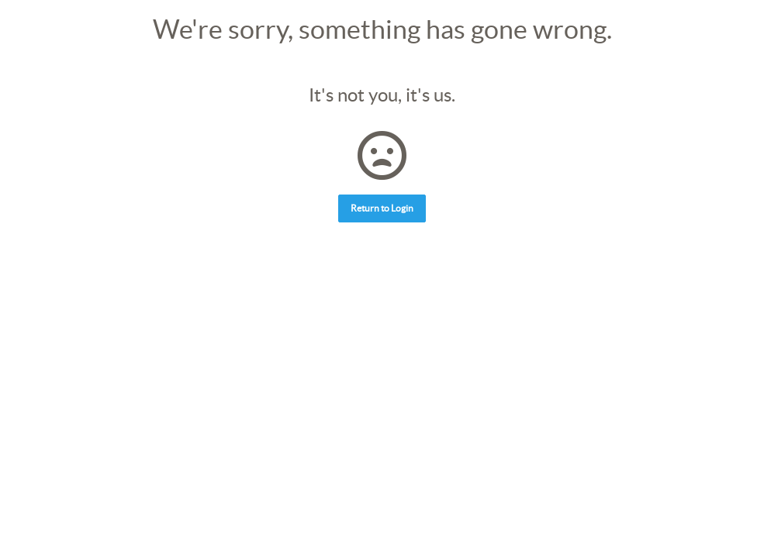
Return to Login (382, 208)
